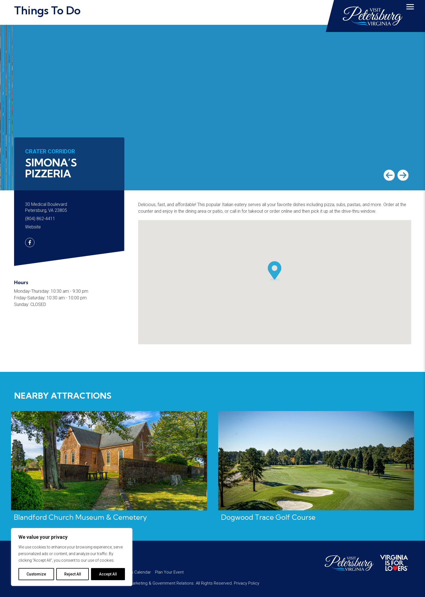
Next (402, 175)
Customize (36, 574)
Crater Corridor (50, 151)
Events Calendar (136, 572)
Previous (389, 175)
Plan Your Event (169, 572)
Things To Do (47, 10)
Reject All (72, 574)
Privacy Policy (246, 583)
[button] (274, 271)
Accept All (108, 574)
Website (33, 227)
